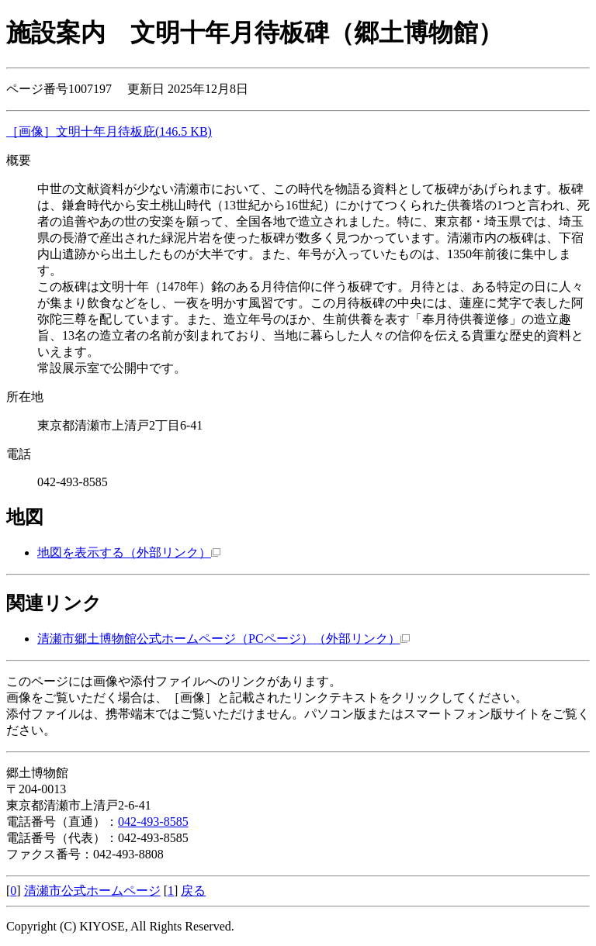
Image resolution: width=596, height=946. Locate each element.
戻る (193, 890)
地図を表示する (128, 552)
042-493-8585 (153, 821)
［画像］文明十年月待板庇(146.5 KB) (109, 131)
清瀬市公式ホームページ (92, 890)
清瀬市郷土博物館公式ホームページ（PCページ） (223, 638)
